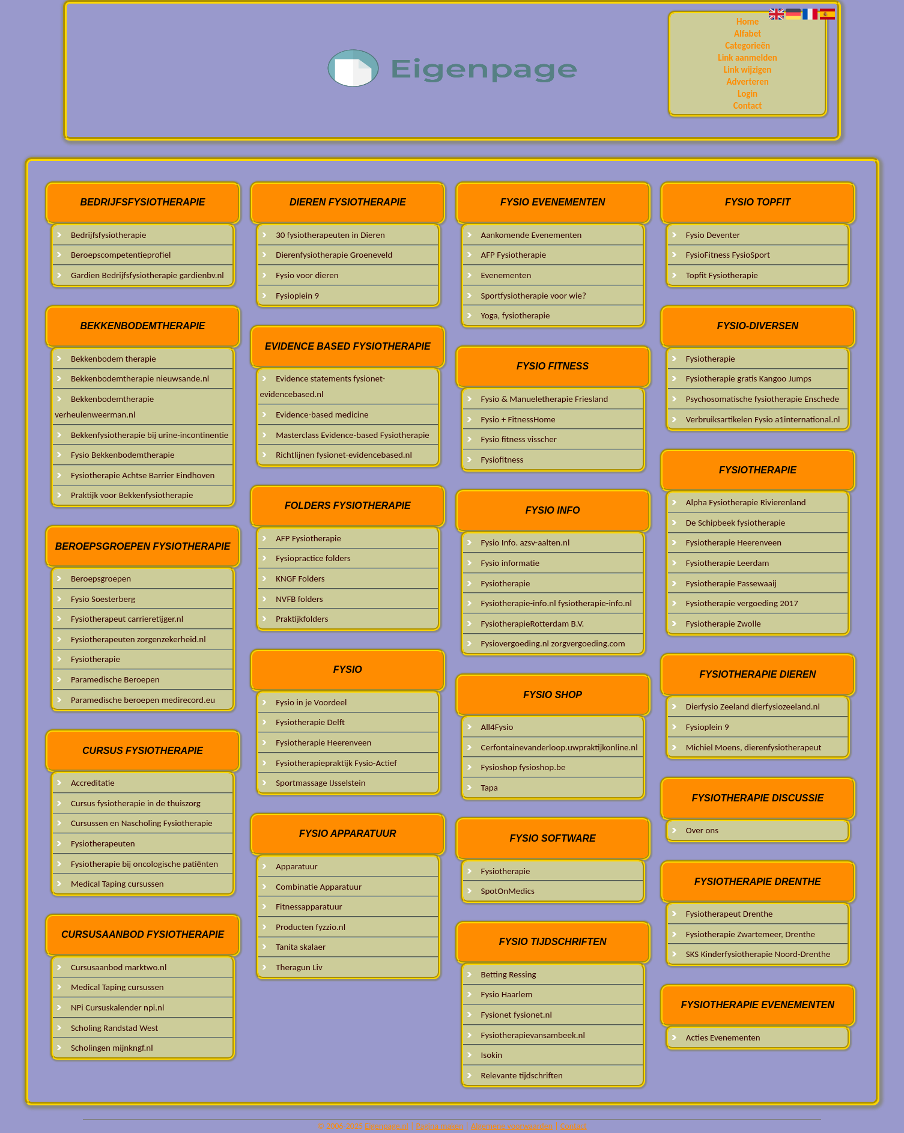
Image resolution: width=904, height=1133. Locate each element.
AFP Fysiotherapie (308, 538)
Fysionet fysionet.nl (516, 1014)
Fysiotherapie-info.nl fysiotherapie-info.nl (556, 603)
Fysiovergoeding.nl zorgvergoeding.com (553, 643)
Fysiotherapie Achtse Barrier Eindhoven (142, 475)
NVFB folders (299, 599)
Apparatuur (297, 866)
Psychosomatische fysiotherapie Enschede (762, 398)
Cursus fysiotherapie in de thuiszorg (136, 803)
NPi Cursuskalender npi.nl (118, 1007)
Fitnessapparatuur (309, 906)
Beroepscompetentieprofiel (121, 254)
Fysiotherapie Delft (310, 722)
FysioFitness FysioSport (728, 254)
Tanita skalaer (301, 946)
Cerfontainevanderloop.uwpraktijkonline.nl (559, 747)
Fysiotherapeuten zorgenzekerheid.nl (138, 639)
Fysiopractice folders (313, 558)
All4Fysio (497, 726)
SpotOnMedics (508, 890)
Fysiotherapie (95, 659)
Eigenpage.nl (386, 1126)
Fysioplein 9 (297, 295)
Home (747, 21)
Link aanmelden (747, 57)
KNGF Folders (300, 578)
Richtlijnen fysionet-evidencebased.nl (344, 454)
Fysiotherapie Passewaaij (731, 583)
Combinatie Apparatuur (319, 886)
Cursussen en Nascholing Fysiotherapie (142, 823)
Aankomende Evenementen (531, 234)
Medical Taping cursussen (117, 883)
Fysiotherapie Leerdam (727, 562)
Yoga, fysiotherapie (515, 315)
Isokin (492, 1054)
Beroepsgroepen (101, 578)
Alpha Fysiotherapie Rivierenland (746, 502)
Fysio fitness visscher (519, 439)
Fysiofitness (502, 459)
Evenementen (506, 275)
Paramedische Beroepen (115, 679)
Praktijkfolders (302, 618)
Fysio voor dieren (307, 275)
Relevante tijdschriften (522, 1075)
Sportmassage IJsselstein (320, 782)
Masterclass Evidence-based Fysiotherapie (352, 435)
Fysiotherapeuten (103, 843)
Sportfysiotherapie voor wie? (533, 295)
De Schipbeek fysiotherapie (735, 522)
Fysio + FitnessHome (518, 419)
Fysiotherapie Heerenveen (323, 742)
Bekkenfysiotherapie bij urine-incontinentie (149, 435)
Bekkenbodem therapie (113, 358)
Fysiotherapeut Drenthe (729, 913)
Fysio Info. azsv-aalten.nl (525, 542)
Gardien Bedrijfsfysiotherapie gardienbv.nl (147, 275)
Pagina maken (440, 1126)
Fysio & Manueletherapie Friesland (544, 398)
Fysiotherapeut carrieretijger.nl (127, 618)
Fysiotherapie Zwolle (723, 623)
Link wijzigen (748, 69)
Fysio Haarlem (507, 994)
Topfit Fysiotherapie (722, 275)
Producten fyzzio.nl (310, 927)
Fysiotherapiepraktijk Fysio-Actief (336, 763)
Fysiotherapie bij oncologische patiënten (144, 863)
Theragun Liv (299, 967)
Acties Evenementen (723, 1037)
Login (747, 93)
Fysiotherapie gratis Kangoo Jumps (748, 378)
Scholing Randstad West (114, 1027)
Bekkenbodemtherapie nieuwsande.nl (140, 378)
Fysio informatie (510, 562)
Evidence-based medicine (322, 414)
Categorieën (747, 45)
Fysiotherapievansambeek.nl (533, 1035)
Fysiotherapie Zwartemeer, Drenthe (750, 934)
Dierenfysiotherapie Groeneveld (334, 254)
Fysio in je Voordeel (311, 702)
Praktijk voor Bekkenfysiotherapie (132, 495)
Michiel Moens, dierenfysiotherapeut (754, 747)
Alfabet (747, 33)
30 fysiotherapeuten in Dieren (330, 234)
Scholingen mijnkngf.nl (112, 1047)
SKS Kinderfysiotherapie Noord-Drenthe (758, 954)
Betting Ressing (508, 974)
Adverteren (747, 81)
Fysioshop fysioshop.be (523, 767)
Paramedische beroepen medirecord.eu (143, 699)
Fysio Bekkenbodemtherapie (123, 454)
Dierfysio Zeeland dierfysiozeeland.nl (753, 706)
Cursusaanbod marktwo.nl (119, 967)
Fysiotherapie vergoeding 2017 (742, 603)
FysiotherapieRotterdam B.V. (532, 623)
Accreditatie (93, 782)
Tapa (489, 787)
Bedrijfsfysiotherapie (109, 234)
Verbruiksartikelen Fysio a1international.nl (763, 419)
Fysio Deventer (713, 234)
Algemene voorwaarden (512, 1126)
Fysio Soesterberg (103, 599)
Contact (747, 105)
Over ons (702, 830)
